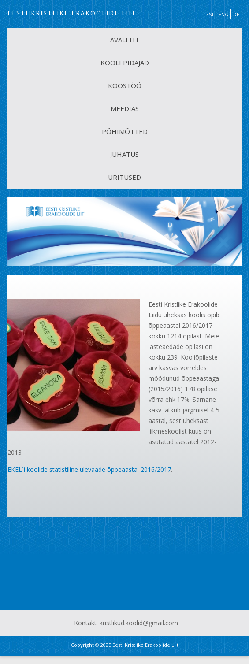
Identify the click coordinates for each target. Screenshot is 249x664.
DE (236, 14)
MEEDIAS (125, 108)
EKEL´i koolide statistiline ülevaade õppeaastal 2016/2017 (89, 469)
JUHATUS (124, 154)
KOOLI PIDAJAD (124, 62)
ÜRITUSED (124, 177)
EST (210, 14)
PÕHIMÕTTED (125, 131)
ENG (223, 14)
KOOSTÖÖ (124, 85)
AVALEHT (124, 39)
